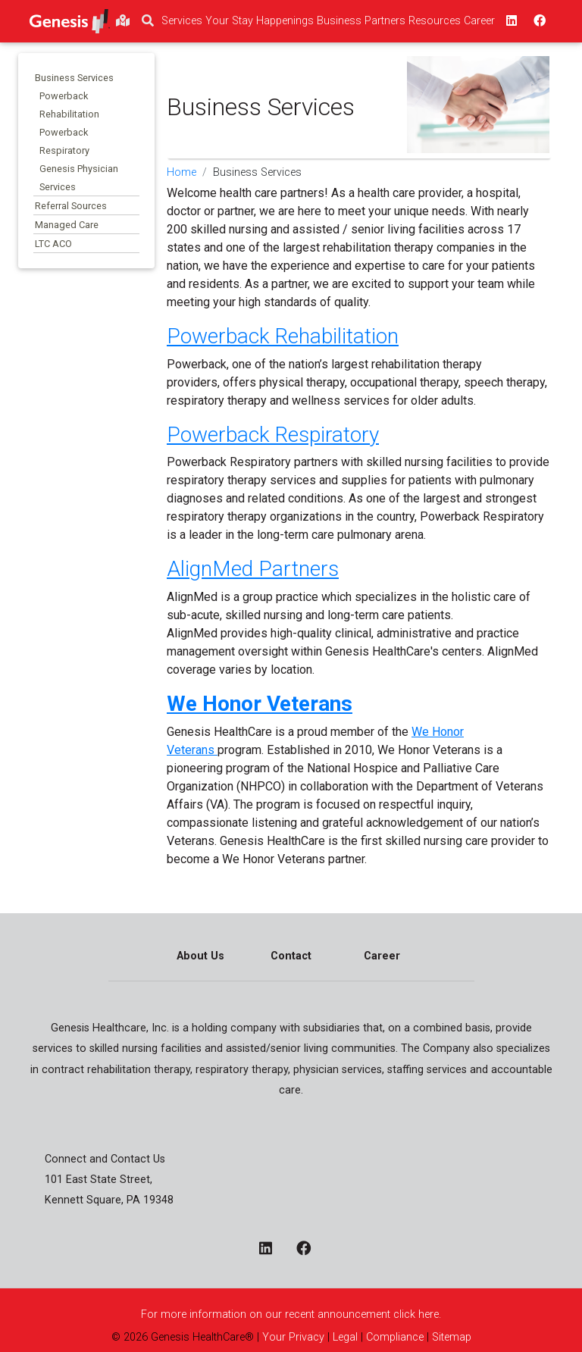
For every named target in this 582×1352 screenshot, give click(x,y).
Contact (291, 956)
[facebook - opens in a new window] (309, 1249)
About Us (200, 956)
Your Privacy (293, 1337)
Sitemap (450, 1337)
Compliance (395, 1337)
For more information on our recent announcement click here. (291, 1314)
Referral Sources (71, 205)
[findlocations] (123, 21)
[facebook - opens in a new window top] (538, 21)
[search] (148, 21)
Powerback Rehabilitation (283, 336)
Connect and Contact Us (105, 1159)
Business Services (74, 77)
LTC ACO (53, 243)
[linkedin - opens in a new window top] (510, 21)
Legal (345, 1337)
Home (181, 172)
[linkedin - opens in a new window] (271, 1249)
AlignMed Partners (253, 568)
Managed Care (67, 224)
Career (382, 956)
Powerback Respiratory (273, 434)
